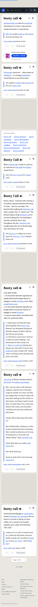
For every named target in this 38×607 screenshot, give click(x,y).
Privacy (4, 584)
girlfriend (9, 351)
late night (8, 72)
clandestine (26, 75)
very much (18, 541)
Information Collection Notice (27, 581)
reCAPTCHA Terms (26, 593)
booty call (7, 41)
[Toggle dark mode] (31, 10)
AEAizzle (14, 90)
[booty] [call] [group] (12, 148)
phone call (13, 164)
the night (19, 167)
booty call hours (20, 137)
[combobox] (17, 10)
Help (3, 582)
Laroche (19, 175)
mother (18, 83)
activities (20, 301)
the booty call (28, 209)
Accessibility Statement (9, 592)
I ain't (22, 236)
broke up (21, 34)
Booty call (7, 361)
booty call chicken (10, 142)
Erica (14, 175)
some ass (16, 236)
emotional (28, 23)
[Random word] (26, 10)
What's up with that (15, 345)
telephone (7, 75)
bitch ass (12, 233)
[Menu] (34, 10)
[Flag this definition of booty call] (32, 18)
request (28, 167)
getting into (15, 516)
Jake (13, 548)
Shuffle (19, 567)
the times (7, 382)
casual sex (9, 460)
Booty (29, 175)
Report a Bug (6, 594)
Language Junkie (17, 361)
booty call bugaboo (21, 139)
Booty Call (7, 182)
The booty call (24, 223)
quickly (30, 34)
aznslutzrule (15, 244)
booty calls (17, 85)
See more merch (16, 59)
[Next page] (24, 560)
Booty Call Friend (19, 145)
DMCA (3, 589)
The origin (7, 379)
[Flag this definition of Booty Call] (33, 158)
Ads (3, 580)
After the (9, 34)
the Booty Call (27, 437)
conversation (28, 513)
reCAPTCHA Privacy (26, 591)
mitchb (14, 41)
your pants (24, 516)
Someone (7, 23)
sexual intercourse (10, 304)
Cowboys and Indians (21, 382)
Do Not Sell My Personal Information (27, 597)
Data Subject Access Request (26, 587)
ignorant (28, 83)
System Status (24, 584)
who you (14, 23)
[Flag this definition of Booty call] (33, 287)
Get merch (20, 46)
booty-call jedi (18, 151)
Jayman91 (15, 182)
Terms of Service (7, 587)
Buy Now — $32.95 (19, 56)
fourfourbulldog (16, 464)
